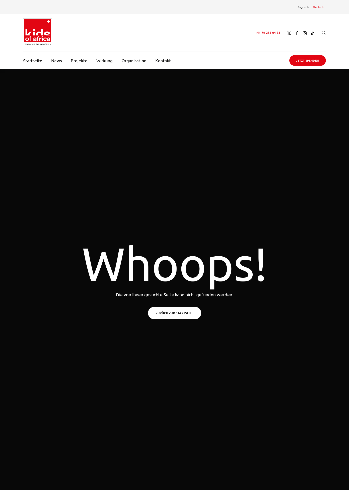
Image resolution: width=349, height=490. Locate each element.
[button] (323, 32)
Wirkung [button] (104, 60)
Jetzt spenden (307, 60)
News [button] (56, 60)
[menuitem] (303, 7)
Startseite (32, 60)
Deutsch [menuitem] (318, 7)
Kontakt (163, 60)
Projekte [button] (79, 60)
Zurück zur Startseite (174, 313)
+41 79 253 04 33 (267, 32)
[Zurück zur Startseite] (37, 32)
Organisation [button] (134, 60)
